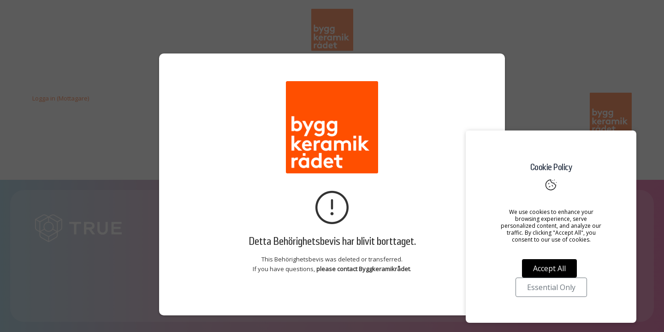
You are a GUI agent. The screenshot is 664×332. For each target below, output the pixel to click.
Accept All (549, 268)
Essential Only (551, 287)
